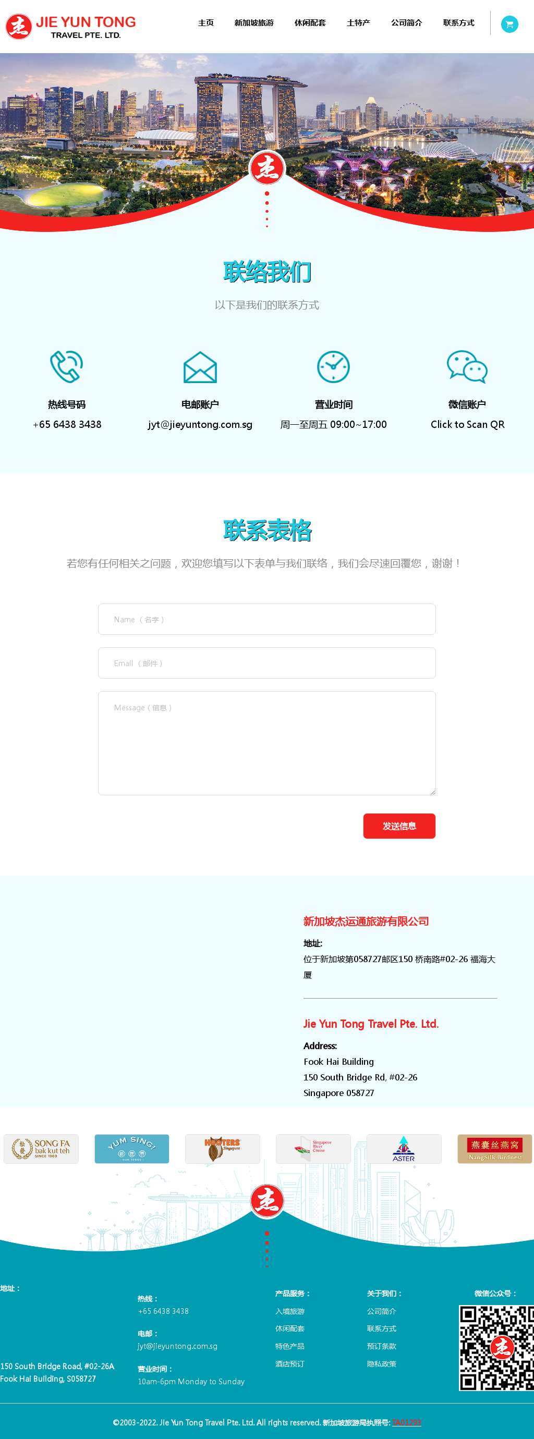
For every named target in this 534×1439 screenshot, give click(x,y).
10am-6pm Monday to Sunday (191, 1381)
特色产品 (290, 1345)
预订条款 (381, 1345)
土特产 (358, 22)
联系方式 (459, 22)
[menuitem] (206, 22)
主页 (206, 22)
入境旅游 (290, 1311)
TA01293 (406, 1422)
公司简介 (406, 22)
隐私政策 (381, 1363)
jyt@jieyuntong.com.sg (200, 424)
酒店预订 (290, 1363)
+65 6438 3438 (67, 424)
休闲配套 (310, 22)
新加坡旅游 (254, 22)
